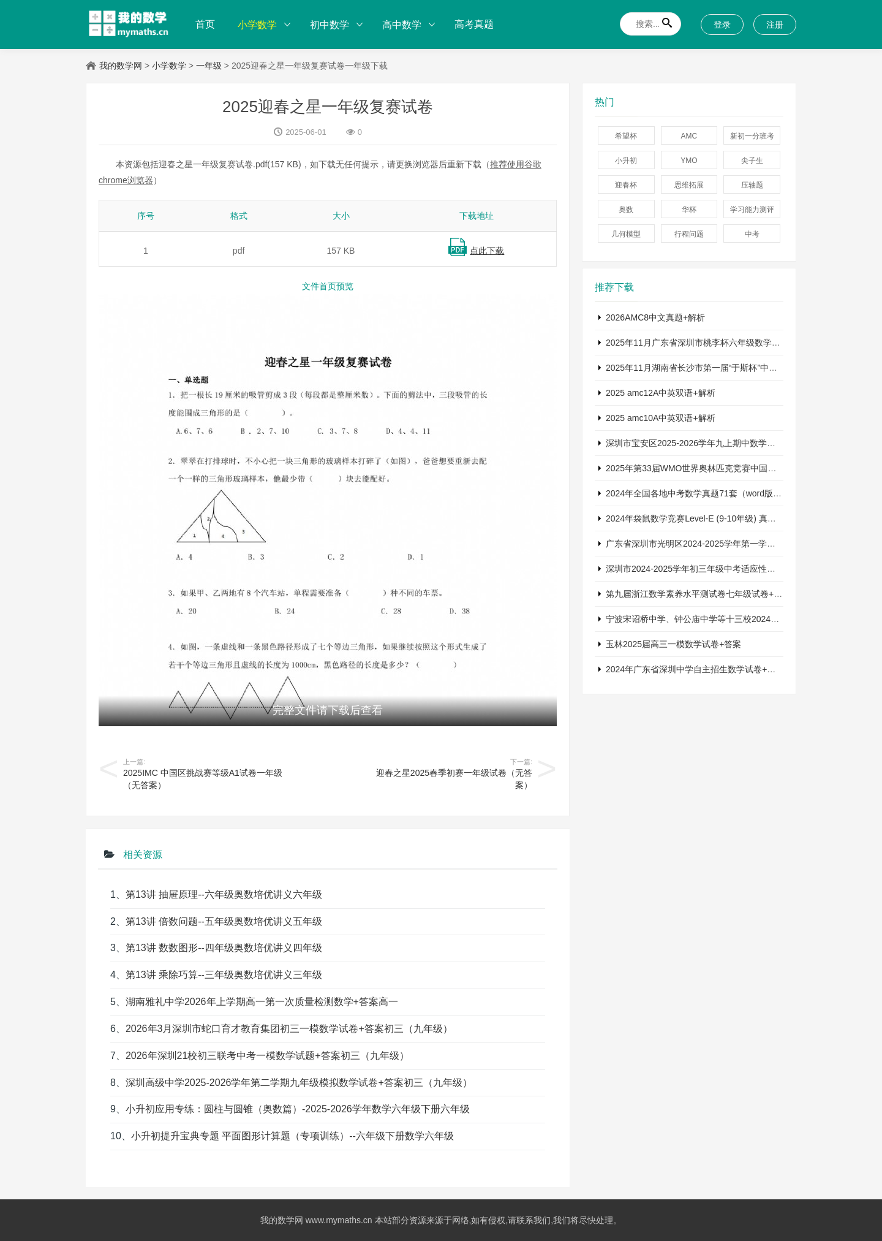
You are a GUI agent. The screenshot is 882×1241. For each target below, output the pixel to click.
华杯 (689, 209)
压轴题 (752, 185)
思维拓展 (689, 185)
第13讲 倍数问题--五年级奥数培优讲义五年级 (224, 921)
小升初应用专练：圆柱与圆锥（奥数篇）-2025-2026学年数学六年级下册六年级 (298, 1109)
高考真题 (474, 24)
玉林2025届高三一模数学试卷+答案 (673, 644)
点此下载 (487, 251)
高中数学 (401, 25)
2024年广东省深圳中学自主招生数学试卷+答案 (695, 669)
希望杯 (626, 136)
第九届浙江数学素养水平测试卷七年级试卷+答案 (698, 594)
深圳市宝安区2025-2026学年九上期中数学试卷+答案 (706, 443)
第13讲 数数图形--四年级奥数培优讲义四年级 (224, 948)
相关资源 (141, 854)
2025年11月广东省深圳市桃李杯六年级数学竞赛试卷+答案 (717, 342)
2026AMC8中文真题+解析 (655, 317)
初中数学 (329, 25)
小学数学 (257, 25)
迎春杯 (626, 185)
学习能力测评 (752, 209)
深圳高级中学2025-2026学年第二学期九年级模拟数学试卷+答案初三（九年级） (299, 1082)
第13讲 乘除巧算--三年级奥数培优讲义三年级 (224, 975)
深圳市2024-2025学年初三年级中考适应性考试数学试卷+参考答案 (732, 569)
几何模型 (626, 234)
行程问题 (689, 234)
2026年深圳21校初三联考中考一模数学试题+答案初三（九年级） (267, 1055)
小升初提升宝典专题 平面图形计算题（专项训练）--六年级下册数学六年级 (292, 1136)
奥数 (626, 209)
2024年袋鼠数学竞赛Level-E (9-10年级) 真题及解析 (704, 518)
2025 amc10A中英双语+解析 (660, 418)
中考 (752, 234)
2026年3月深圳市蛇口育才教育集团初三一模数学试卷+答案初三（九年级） (289, 1028)
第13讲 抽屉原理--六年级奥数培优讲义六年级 (224, 894)
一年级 (209, 65)
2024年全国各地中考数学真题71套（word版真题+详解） (713, 493)
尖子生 (752, 160)
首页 (205, 24)
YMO (688, 160)
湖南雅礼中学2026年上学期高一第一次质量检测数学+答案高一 (262, 1001)
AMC (689, 136)
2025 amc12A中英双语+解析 (660, 393)
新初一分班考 (752, 136)
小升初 (626, 160)
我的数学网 (120, 65)
